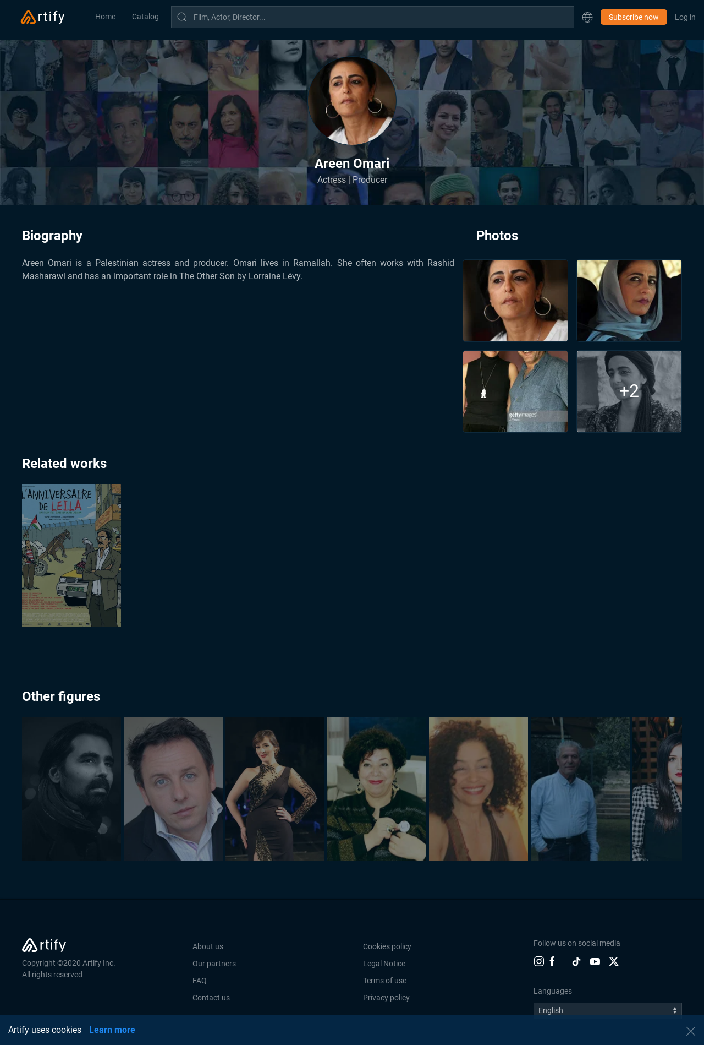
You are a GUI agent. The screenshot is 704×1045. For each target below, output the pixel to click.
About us (208, 946)
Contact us (211, 997)
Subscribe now (634, 17)
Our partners (214, 963)
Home (105, 16)
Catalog (145, 16)
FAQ (200, 980)
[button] (587, 17)
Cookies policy (387, 946)
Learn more (112, 1030)
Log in (685, 17)
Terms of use (384, 980)
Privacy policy (386, 997)
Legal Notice (384, 963)
